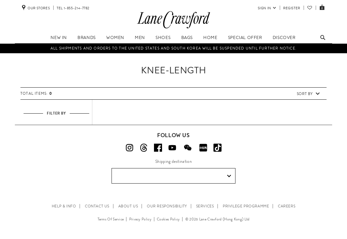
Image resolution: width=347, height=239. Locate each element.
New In (59, 37)
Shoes (163, 37)
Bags (187, 37)
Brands (86, 37)
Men (140, 37)
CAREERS (286, 206)
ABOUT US (128, 206)
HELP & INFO (64, 206)
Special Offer (245, 37)
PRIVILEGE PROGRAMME (246, 206)
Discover (284, 37)
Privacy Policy (140, 219)
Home (210, 37)
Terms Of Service (111, 219)
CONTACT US (97, 206)
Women (115, 37)
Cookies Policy (168, 219)
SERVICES (205, 206)
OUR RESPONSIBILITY (167, 206)
